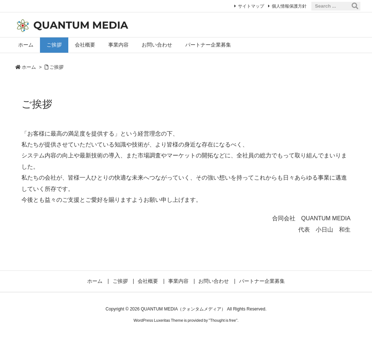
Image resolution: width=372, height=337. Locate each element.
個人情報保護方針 (289, 6)
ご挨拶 (56, 67)
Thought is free (223, 320)
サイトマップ (251, 6)
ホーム (29, 67)
